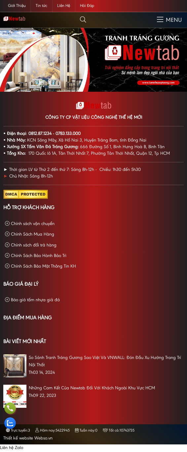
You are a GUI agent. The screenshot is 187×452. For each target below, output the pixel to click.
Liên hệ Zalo (11, 448)
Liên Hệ (63, 6)
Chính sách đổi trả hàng (30, 245)
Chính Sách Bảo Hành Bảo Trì (35, 255)
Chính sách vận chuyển (30, 223)
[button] (83, 19)
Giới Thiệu (17, 6)
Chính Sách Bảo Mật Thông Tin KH (40, 266)
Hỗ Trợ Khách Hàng (29, 207)
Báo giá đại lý (20, 284)
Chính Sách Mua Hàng (29, 234)
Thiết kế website (18, 438)
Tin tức (41, 6)
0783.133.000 (68, 134)
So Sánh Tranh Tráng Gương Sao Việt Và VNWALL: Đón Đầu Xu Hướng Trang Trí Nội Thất (105, 362)
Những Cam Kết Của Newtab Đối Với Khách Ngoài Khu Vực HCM (92, 388)
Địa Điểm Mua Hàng (27, 318)
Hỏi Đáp (87, 6)
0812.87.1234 (40, 134)
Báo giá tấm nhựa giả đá (32, 300)
